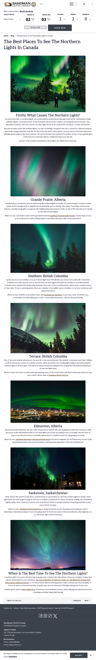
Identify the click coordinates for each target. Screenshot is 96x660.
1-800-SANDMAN (14, 642)
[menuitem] (62, 4)
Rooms (60, 14)
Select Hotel (9, 14)
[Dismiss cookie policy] (90, 655)
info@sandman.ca (14, 645)
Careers (16, 608)
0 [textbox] (86, 19)
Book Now (59, 28)
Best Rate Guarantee (28, 608)
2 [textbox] (73, 19)
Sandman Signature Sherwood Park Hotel (33, 439)
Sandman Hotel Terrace (58, 375)
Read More (13, 656)
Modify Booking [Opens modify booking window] (26, 11)
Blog (12, 36)
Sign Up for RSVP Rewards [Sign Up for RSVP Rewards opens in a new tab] (64, 608)
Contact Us (8, 608)
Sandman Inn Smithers (53, 295)
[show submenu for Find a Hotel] (58, 4)
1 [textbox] (60, 19)
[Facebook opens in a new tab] (40, 615)
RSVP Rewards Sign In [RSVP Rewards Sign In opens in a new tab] (45, 608)
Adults (73, 14)
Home (6, 36)
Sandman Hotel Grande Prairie (62, 216)
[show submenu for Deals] (67, 4)
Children (85, 14)
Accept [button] (78, 655)
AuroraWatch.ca (28, 589)
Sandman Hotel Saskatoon (31, 509)
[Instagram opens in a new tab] (45, 615)
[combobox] (12, 19)
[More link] (71, 4)
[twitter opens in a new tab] (55, 615)
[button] (30, 17)
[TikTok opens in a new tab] (50, 615)
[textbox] (14, 19)
